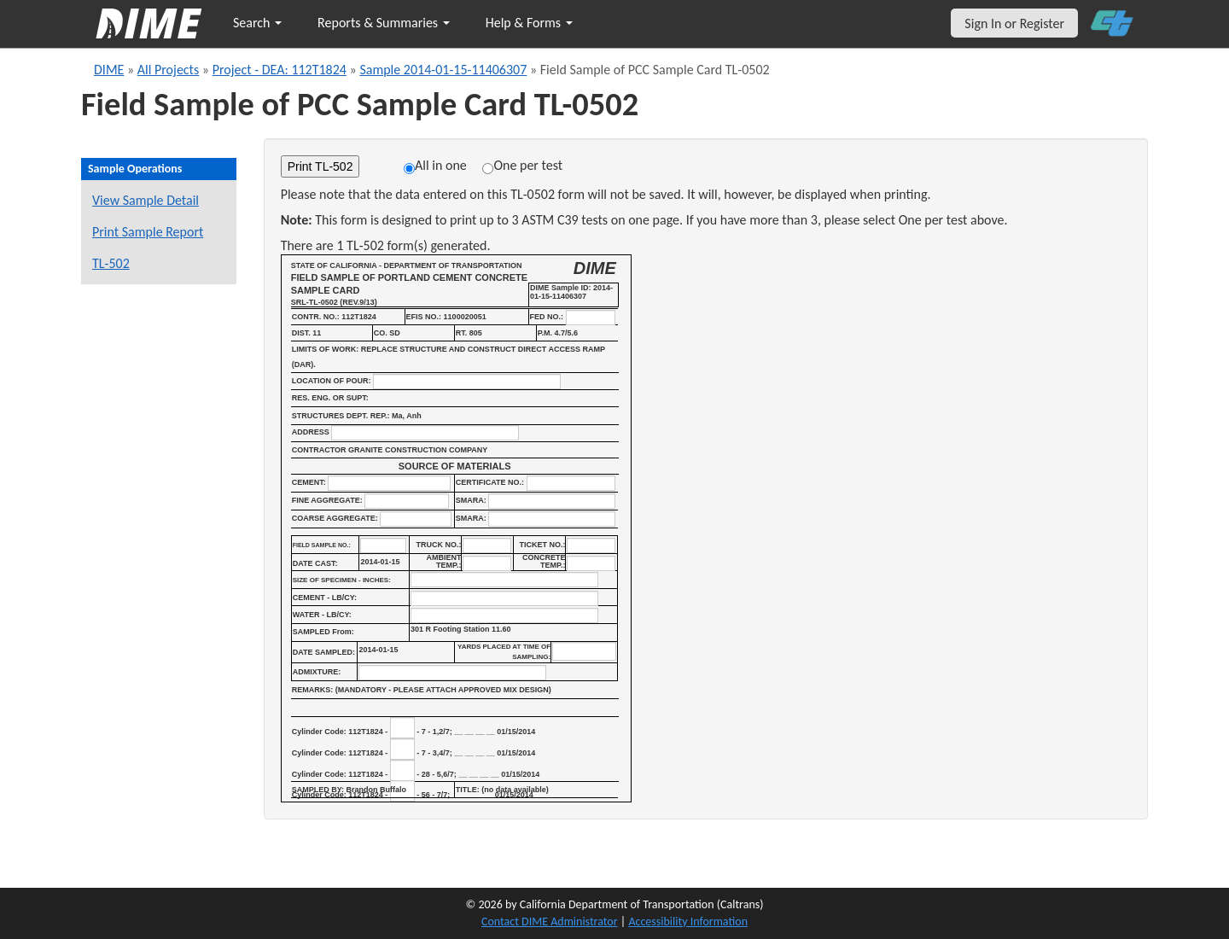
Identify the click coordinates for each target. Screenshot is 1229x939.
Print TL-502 (320, 166)
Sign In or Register (1014, 23)
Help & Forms (529, 23)
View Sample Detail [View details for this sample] (145, 200)
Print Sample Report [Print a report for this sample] (147, 232)
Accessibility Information (688, 921)
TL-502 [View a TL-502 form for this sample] (111, 263)
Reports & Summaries (383, 23)
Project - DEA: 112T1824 (280, 69)
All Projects (168, 69)
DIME (109, 69)
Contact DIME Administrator (549, 921)
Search (257, 23)
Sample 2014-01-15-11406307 (443, 69)
